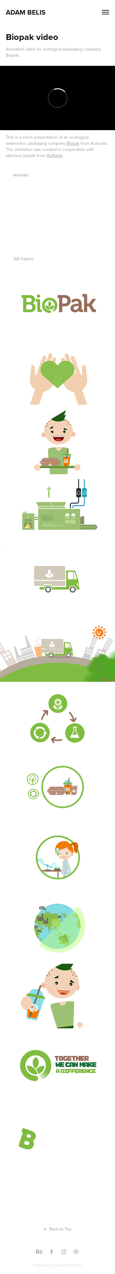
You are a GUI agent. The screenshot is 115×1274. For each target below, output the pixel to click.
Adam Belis (25, 12)
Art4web (55, 155)
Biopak (73, 143)
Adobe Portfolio (68, 1265)
